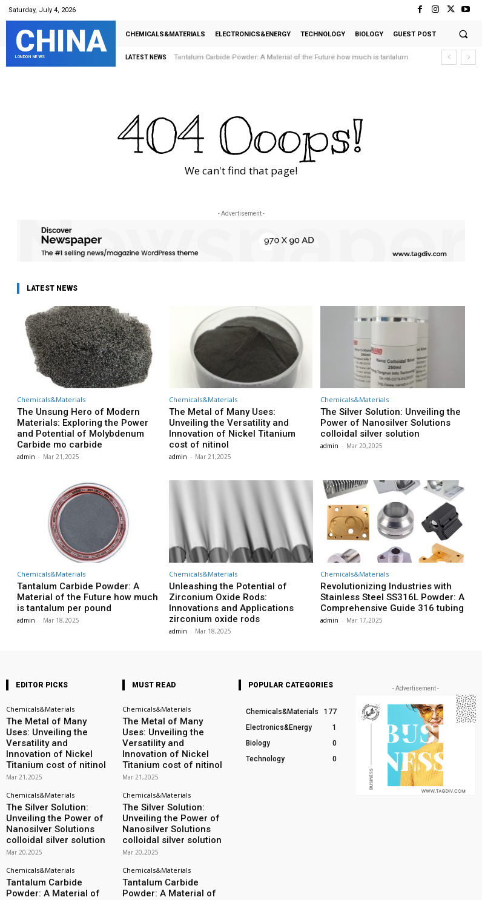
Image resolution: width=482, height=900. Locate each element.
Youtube (462, 883)
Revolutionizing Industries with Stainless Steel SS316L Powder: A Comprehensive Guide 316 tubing (392, 580)
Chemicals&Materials (51, 399)
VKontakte (399, 883)
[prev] (449, 57)
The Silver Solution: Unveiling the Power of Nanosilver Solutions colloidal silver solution (391, 420)
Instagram (334, 883)
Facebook (269, 883)
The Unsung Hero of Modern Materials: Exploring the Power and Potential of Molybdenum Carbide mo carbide (87, 420)
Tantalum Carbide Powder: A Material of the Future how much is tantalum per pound (88, 580)
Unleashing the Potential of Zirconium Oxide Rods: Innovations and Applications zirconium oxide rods (237, 580)
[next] (468, 57)
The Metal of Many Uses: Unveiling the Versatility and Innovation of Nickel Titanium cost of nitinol (237, 420)
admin (26, 441)
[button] (463, 34)
